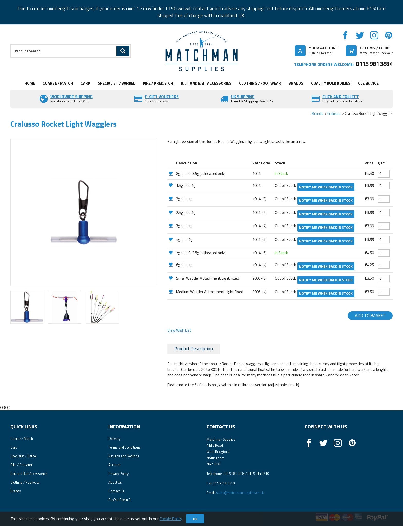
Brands (296, 83)
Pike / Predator (158, 83)
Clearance (368, 83)
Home (29, 83)
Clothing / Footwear (260, 83)
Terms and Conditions (124, 447)
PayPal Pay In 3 (119, 499)
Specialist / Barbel (116, 83)
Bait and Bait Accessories (206, 83)
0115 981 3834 (374, 63)
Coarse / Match (58, 83)
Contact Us (116, 491)
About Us (115, 482)
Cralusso (334, 113)
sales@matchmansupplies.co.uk (240, 492)
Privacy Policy (118, 473)
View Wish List (179, 330)
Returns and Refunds (123, 456)
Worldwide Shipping (71, 96)
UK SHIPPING (242, 96)
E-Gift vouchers (162, 96)
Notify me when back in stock (326, 187)
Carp (85, 83)
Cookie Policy (171, 518)
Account (114, 464)
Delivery (114, 438)
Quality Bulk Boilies (330, 83)
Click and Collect (340, 96)
